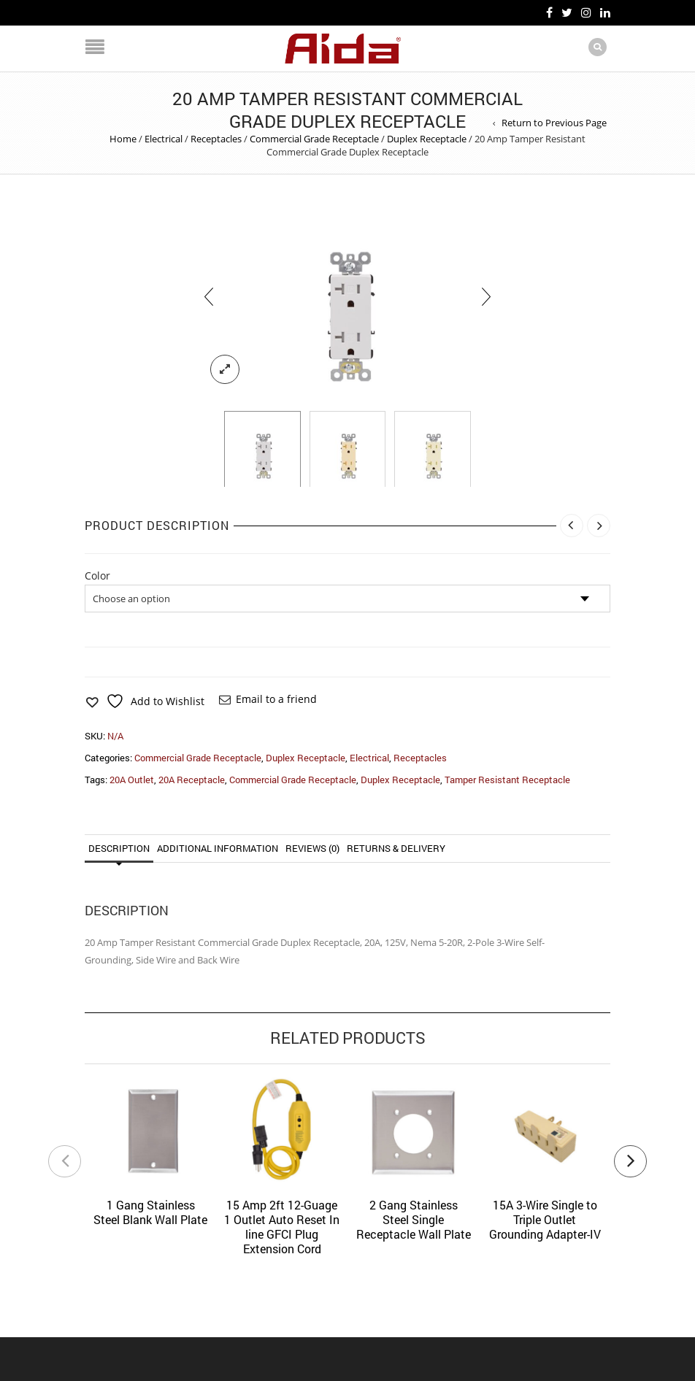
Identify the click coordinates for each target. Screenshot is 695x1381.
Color (97, 576)
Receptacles (216, 138)
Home (123, 138)
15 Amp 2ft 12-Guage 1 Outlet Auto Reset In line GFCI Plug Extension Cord (281, 1226)
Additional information (217, 848)
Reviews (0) (312, 848)
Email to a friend (276, 699)
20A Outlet (132, 779)
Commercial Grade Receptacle (314, 138)
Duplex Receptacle (426, 138)
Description (119, 848)
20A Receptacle (191, 779)
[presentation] (209, 296)
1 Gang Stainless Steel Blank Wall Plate (150, 1212)
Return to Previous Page (554, 122)
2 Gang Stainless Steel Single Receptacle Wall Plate (413, 1219)
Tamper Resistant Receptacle (507, 779)
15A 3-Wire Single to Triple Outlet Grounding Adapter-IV (545, 1219)
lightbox (224, 369)
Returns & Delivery (396, 848)
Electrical (164, 138)
